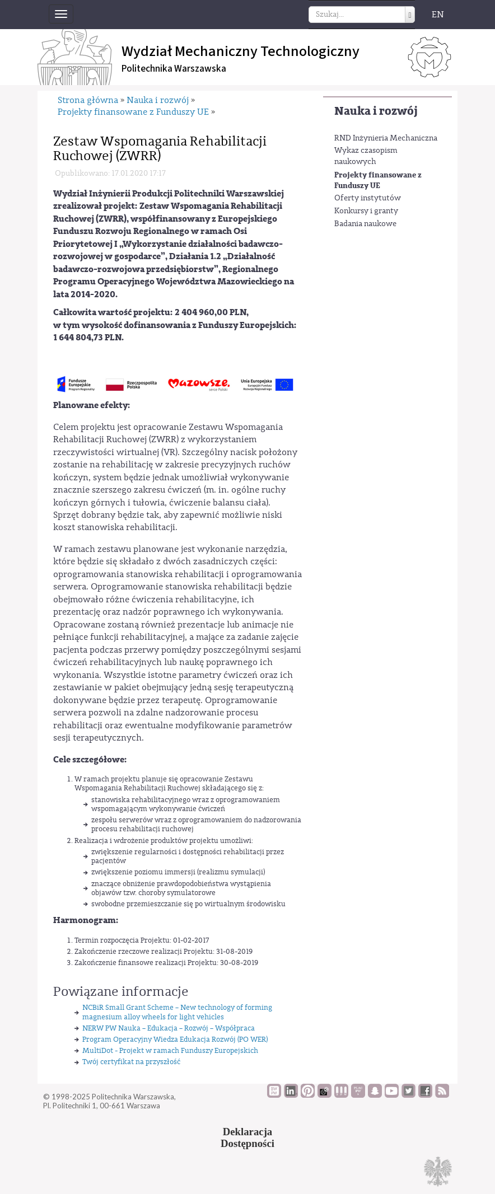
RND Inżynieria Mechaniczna (385, 138)
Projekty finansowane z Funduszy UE (378, 180)
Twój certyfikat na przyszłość (131, 1061)
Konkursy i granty (366, 211)
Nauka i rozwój (376, 111)
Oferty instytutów (367, 198)
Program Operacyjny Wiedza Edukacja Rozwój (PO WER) (175, 1039)
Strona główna (88, 100)
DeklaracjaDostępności (247, 1137)
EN (438, 14)
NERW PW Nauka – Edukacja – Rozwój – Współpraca (168, 1028)
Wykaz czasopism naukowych (366, 156)
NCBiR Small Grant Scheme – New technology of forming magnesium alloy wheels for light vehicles (177, 1012)
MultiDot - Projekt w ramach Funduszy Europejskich (170, 1050)
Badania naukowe (365, 224)
